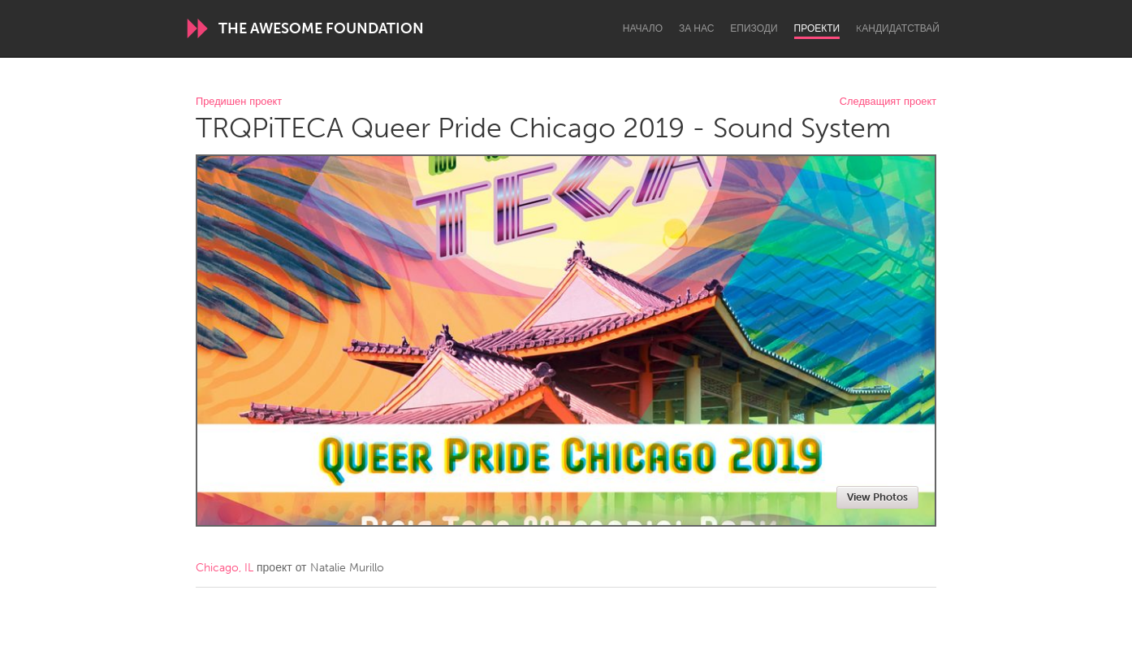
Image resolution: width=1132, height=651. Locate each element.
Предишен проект (239, 102)
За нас (696, 28)
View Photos (877, 497)
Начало (643, 28)
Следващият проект (888, 102)
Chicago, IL (224, 568)
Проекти (817, 28)
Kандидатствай (898, 28)
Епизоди (753, 28)
